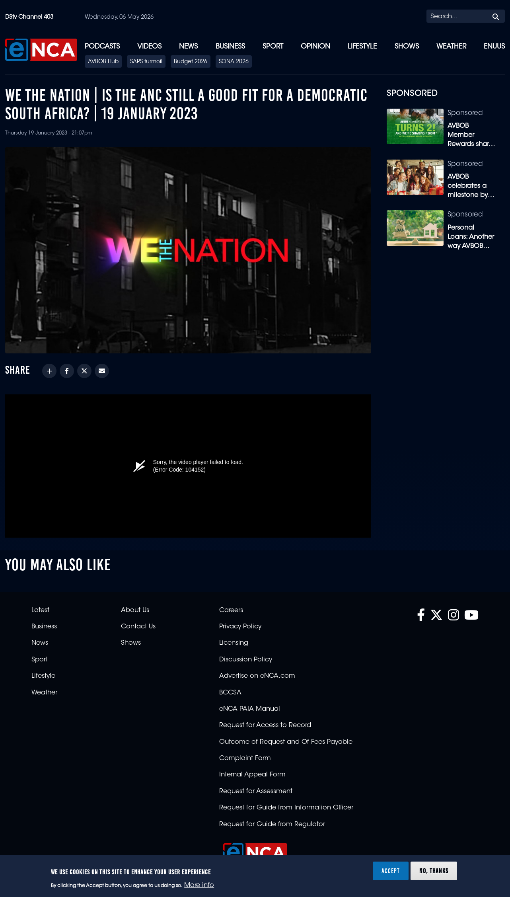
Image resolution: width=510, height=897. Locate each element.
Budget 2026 (190, 62)
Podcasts (102, 46)
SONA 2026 (234, 62)
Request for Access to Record (265, 725)
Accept (391, 871)
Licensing (233, 643)
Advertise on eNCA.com (257, 676)
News (188, 46)
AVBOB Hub (103, 62)
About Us (135, 610)
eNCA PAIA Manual (249, 709)
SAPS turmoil (146, 62)
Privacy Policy (240, 627)
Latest (40, 610)
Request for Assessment (255, 791)
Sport (273, 46)
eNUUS (494, 46)
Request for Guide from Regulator (272, 824)
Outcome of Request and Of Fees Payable (285, 742)
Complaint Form (245, 758)
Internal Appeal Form (252, 775)
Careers (231, 610)
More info (199, 885)
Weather (451, 46)
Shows (407, 46)
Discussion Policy (245, 660)
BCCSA (230, 693)
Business (230, 46)
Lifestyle (362, 46)
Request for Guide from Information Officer (286, 808)
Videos (149, 46)
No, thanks (433, 871)
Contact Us (138, 627)
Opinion (315, 46)
